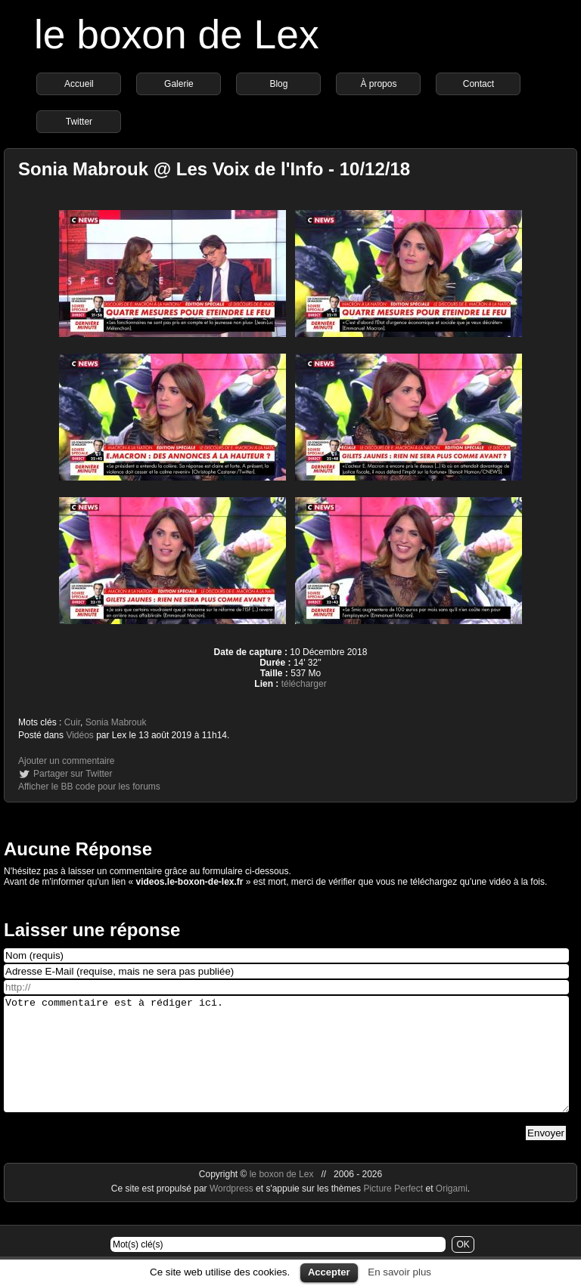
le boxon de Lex (176, 34)
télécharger (304, 684)
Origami (452, 1211)
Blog (278, 84)
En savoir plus (399, 1272)
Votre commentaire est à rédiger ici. (286, 1065)
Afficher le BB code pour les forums (89, 786)
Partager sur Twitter (72, 773)
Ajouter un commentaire (66, 761)
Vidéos (79, 735)
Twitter (79, 121)
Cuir (72, 722)
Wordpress (233, 1211)
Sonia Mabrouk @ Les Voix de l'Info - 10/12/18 (214, 169)
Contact (478, 84)
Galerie (179, 84)
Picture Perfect (393, 1211)
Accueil (79, 84)
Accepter (329, 1272)
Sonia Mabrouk (116, 722)
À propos (378, 84)
